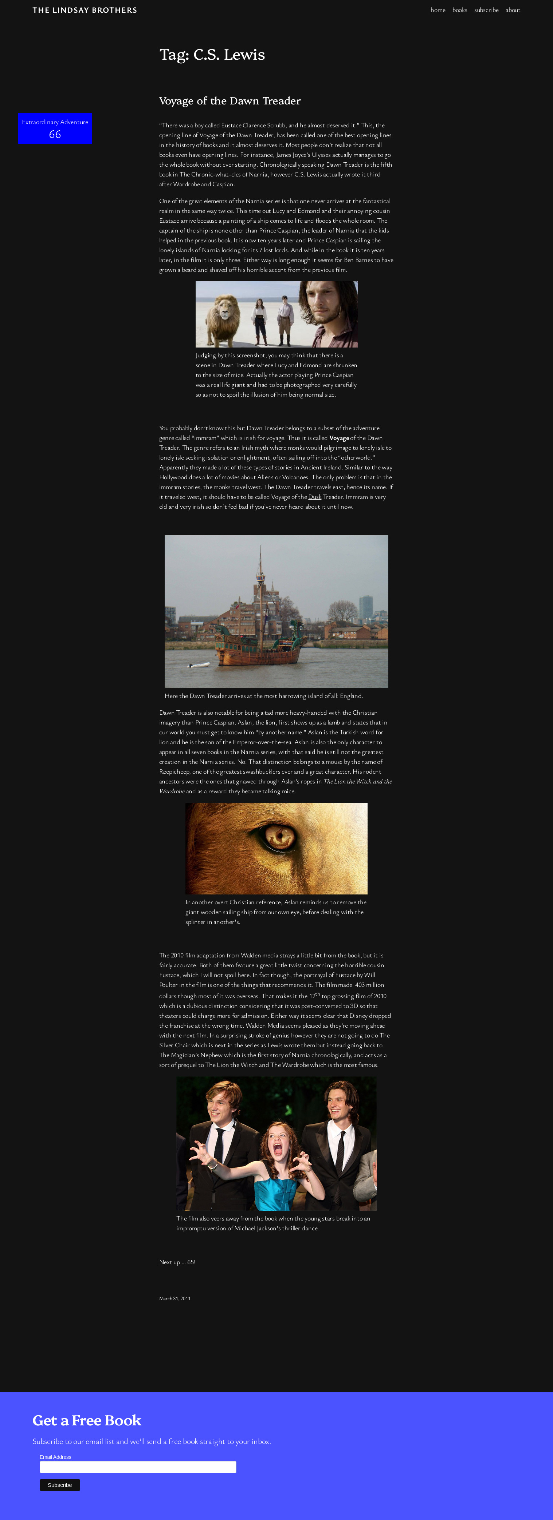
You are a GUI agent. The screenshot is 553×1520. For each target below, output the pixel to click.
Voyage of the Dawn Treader (230, 100)
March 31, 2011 (175, 1298)
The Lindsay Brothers (85, 9)
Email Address (55, 1457)
